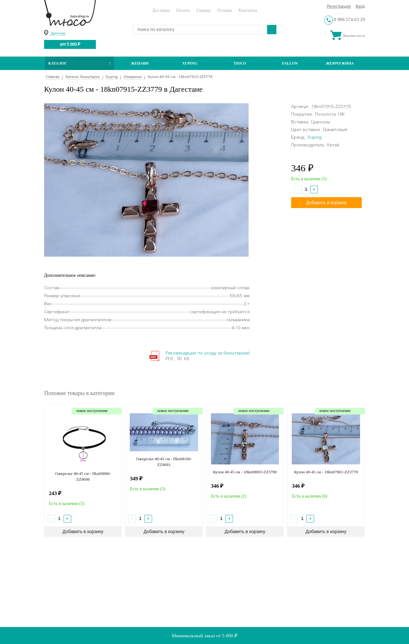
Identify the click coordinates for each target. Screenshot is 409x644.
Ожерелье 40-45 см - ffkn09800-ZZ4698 (83, 476)
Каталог (79, 63)
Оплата (183, 10)
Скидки (203, 10)
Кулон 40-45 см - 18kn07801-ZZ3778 (326, 471)
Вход (360, 6)
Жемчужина (340, 63)
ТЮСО (240, 63)
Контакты (247, 10)
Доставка (161, 10)
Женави (140, 63)
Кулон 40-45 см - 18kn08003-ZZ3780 (245, 471)
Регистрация (339, 6)
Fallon (290, 63)
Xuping (189, 63)
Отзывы (224, 10)
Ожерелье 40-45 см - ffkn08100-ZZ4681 (164, 461)
